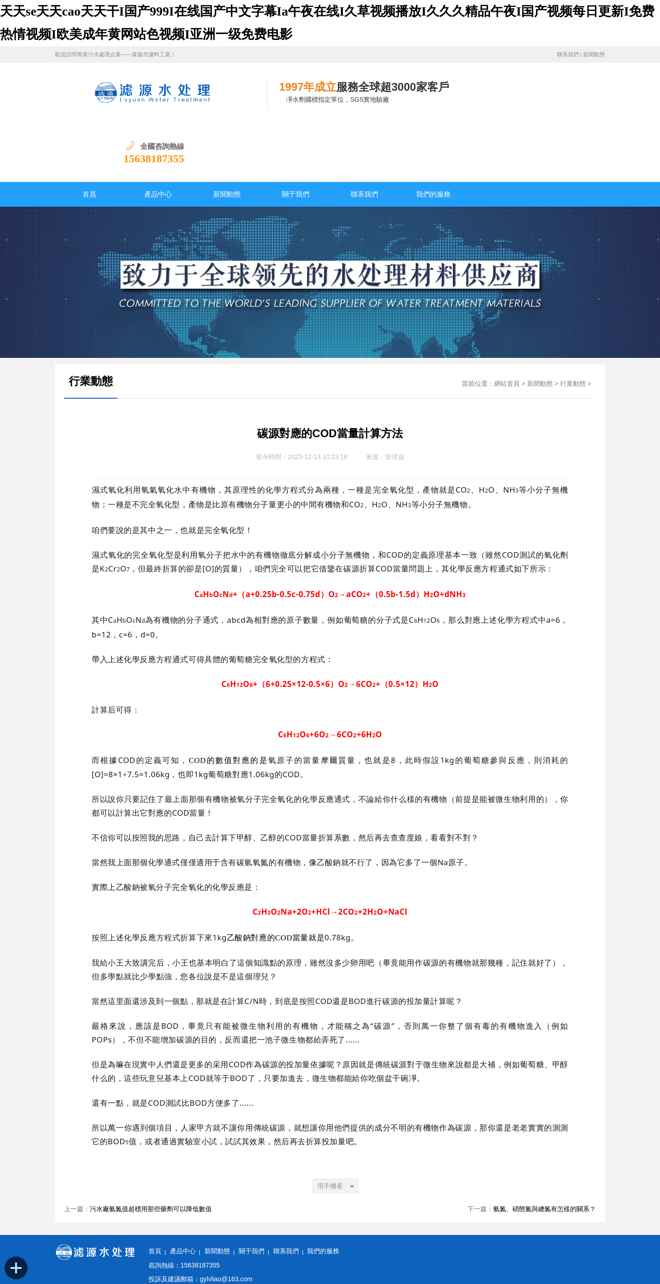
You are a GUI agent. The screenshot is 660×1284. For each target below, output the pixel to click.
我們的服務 (433, 134)
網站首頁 (507, 324)
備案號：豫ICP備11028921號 (188, 1247)
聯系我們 (568, 54)
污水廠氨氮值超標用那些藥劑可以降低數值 (151, 1149)
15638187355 (574, 99)
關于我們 (295, 134)
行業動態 (91, 322)
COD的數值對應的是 (228, 701)
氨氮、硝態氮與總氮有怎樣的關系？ (544, 1149)
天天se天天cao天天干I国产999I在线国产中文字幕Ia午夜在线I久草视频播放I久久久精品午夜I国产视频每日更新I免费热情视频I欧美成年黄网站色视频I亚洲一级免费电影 (234, 1278)
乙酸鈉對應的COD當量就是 (275, 878)
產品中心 (158, 134)
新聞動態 (594, 54)
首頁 (89, 134)
